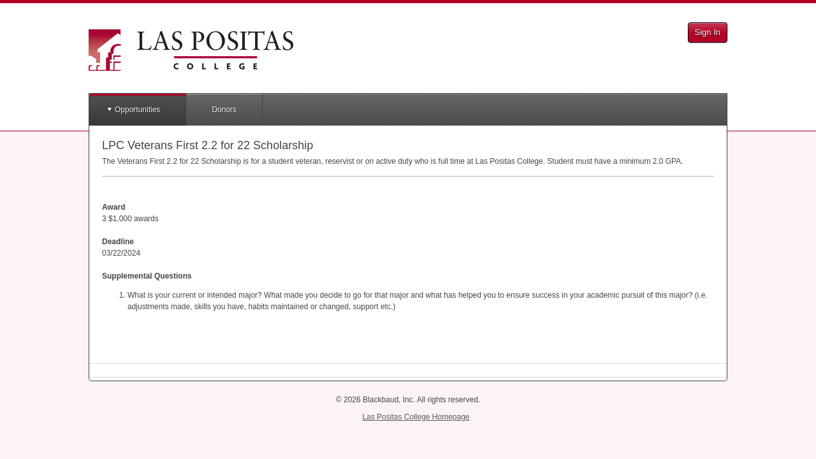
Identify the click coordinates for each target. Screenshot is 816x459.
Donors (224, 109)
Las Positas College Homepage (415, 416)
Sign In (707, 32)
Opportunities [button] (137, 109)
